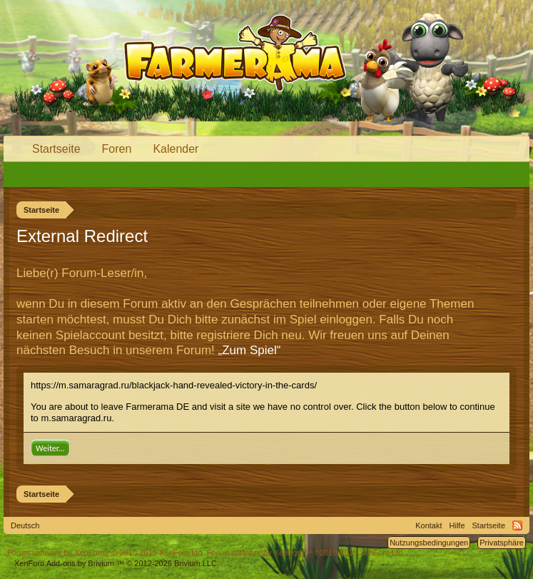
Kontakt (428, 525)
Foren (117, 149)
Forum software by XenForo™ (306, 552)
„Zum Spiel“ (249, 350)
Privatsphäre (501, 542)
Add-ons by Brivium (116, 563)
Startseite (56, 149)
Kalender (175, 149)
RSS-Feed (517, 525)
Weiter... (50, 448)
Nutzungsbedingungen (429, 542)
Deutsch (25, 525)
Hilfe (457, 525)
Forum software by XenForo (106, 552)
